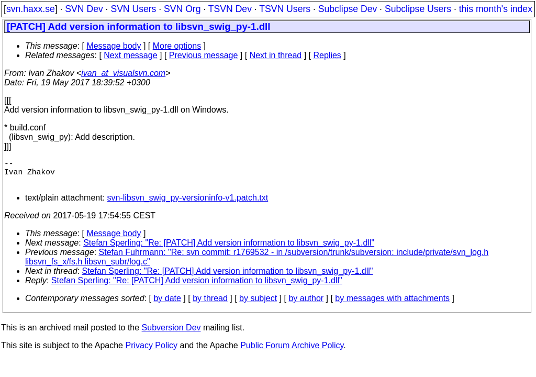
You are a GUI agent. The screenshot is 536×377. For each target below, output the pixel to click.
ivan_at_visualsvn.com (123, 73)
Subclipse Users (418, 9)
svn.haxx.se (30, 9)
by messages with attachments (392, 304)
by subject (258, 304)
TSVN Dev (230, 9)
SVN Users (133, 9)
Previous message (203, 55)
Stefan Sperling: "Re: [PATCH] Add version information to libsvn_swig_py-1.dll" (228, 249)
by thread (210, 304)
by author (305, 304)
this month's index (495, 9)
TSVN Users (284, 9)
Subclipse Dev (347, 9)
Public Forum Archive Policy (291, 351)
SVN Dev (84, 9)
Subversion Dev (171, 333)
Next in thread (276, 55)
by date (167, 304)
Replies (327, 55)
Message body (113, 45)
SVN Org (182, 9)
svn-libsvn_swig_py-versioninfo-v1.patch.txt (188, 203)
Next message (130, 55)
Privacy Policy (151, 351)
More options (177, 45)
